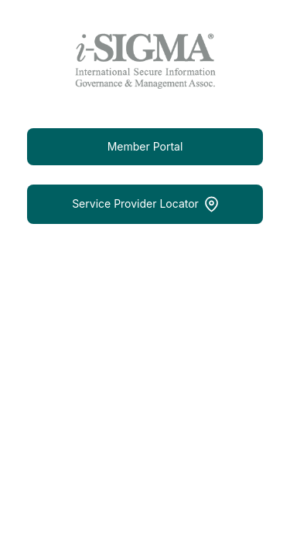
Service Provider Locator (145, 204)
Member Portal (145, 146)
